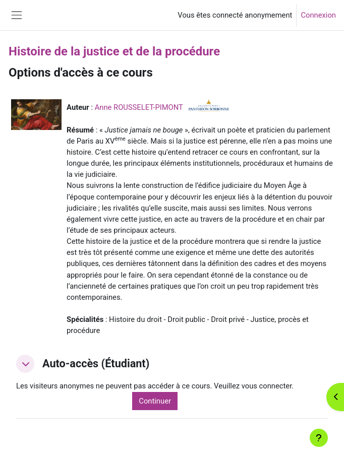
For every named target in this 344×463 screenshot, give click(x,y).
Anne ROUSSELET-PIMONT (139, 107)
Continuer (155, 401)
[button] (25, 364)
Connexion (318, 15)
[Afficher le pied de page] (319, 438)
